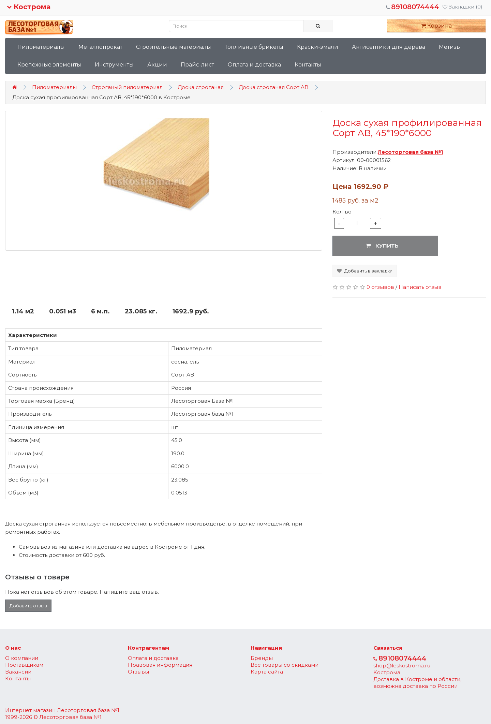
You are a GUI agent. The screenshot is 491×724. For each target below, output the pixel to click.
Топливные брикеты (254, 47)
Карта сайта (267, 671)
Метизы (450, 47)
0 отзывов (380, 287)
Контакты (308, 64)
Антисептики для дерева (388, 47)
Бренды (262, 658)
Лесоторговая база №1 (88, 710)
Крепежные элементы (49, 64)
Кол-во (342, 211)
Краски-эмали (317, 47)
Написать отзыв (420, 287)
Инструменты (114, 64)
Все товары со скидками (284, 665)
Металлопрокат (100, 47)
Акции (157, 64)
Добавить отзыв (28, 605)
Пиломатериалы (41, 47)
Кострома (28, 7)
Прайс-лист (197, 64)
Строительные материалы (173, 47)
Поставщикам (24, 665)
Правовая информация (160, 665)
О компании (21, 658)
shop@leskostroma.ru (401, 665)
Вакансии (18, 671)
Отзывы (138, 671)
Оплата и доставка (254, 64)
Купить (382, 245)
